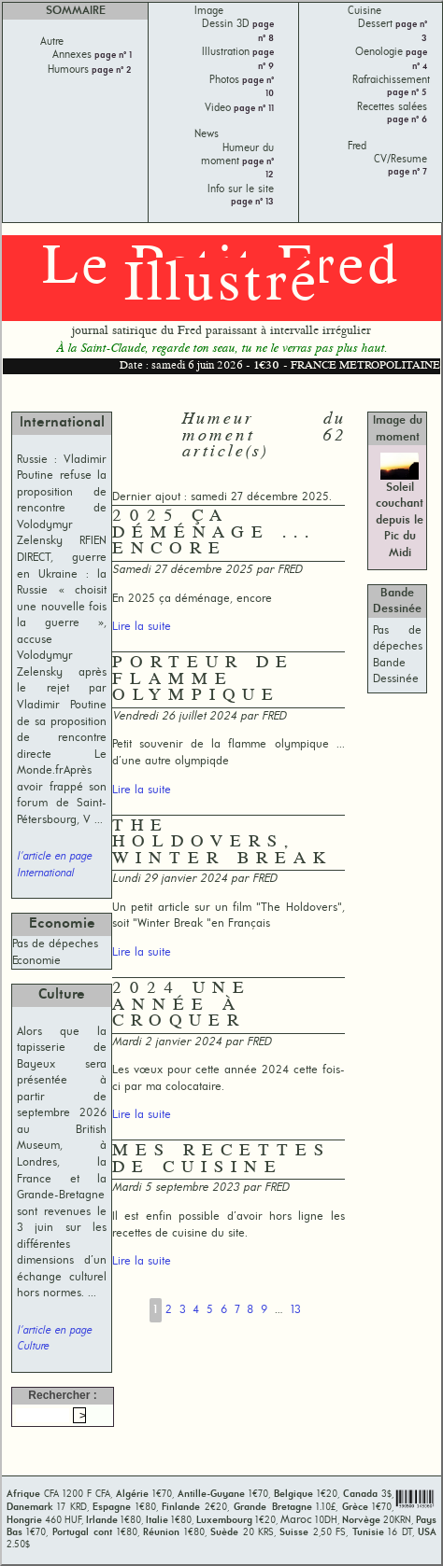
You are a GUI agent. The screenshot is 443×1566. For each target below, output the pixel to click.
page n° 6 (407, 120)
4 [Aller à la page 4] (196, 1310)
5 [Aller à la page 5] (210, 1310)
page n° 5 (407, 93)
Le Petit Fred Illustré (221, 277)
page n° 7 (407, 172)
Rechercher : (62, 1395)
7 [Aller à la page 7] (237, 1310)
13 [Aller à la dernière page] (296, 1310)
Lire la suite (141, 627)
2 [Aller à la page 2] (168, 1310)
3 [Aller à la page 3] (182, 1310)
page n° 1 (112, 55)
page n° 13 (252, 202)
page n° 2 (110, 70)
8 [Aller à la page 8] (250, 1310)
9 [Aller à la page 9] (264, 1310)
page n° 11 (252, 109)
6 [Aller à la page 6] (224, 1310)
